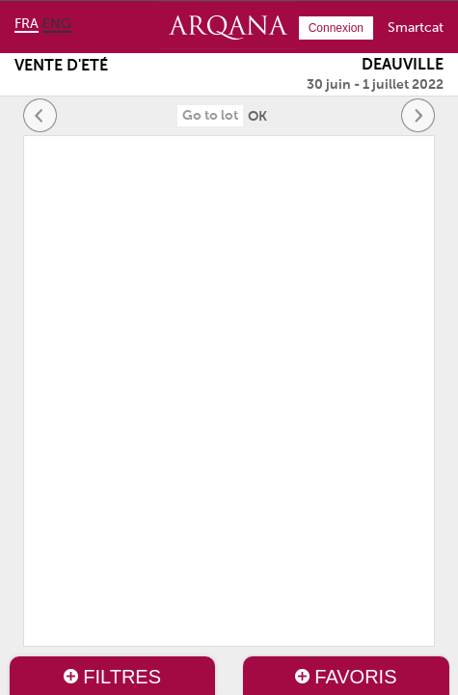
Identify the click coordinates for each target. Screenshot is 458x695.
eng (56, 24)
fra (26, 24)
